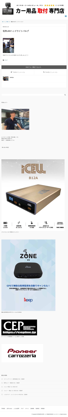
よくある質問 (16, 408)
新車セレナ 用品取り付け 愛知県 (11, 382)
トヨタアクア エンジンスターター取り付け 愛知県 (15, 394)
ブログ (6, 60)
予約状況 (3, 408)
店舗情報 (32, 408)
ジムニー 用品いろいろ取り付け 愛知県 (13, 390)
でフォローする (19, 72)
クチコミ (27, 408)
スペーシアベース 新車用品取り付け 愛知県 (14, 379)
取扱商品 (37, 408)
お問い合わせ (9, 408)
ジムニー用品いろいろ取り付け (11, 386)
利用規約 (43, 408)
